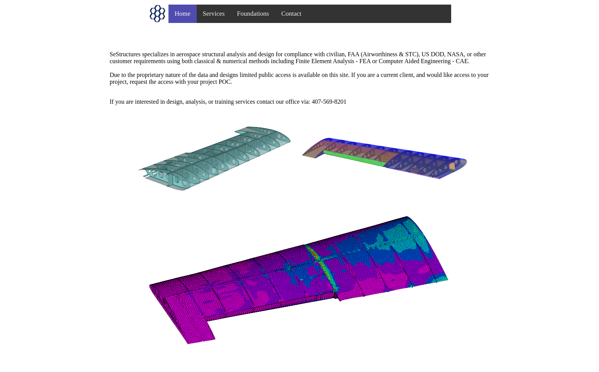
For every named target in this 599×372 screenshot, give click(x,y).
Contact (291, 13)
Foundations (253, 13)
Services (214, 13)
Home (183, 13)
